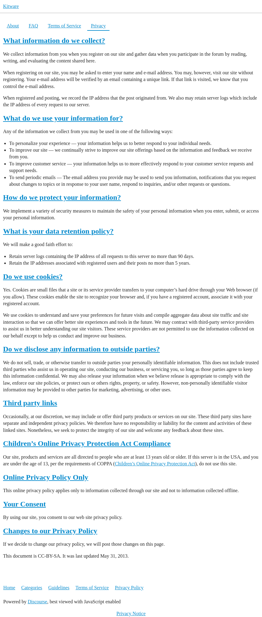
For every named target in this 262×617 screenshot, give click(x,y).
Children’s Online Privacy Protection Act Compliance (87, 443)
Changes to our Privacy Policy (50, 531)
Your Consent (24, 504)
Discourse (37, 601)
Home (9, 587)
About (13, 25)
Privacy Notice (131, 613)
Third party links (30, 403)
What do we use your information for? (63, 118)
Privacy (98, 25)
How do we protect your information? (62, 197)
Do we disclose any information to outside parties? (81, 349)
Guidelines (58, 587)
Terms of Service (64, 25)
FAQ (33, 25)
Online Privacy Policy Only (45, 477)
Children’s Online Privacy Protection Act (155, 463)
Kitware (11, 6)
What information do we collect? (54, 40)
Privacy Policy (129, 587)
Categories (31, 587)
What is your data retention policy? (58, 231)
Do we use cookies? (33, 276)
